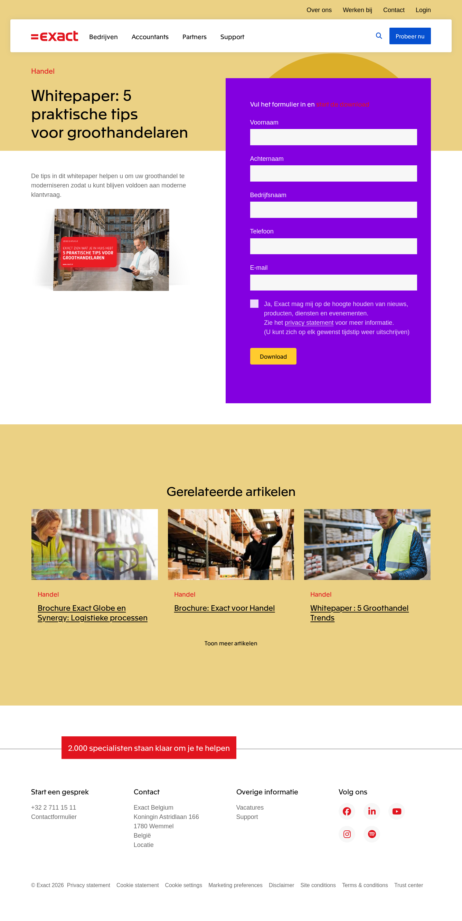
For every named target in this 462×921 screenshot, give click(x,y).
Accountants (150, 36)
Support (232, 36)
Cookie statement (137, 885)
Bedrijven (103, 36)
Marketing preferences (235, 885)
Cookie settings (183, 885)
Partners (194, 36)
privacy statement (309, 322)
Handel (43, 70)
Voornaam (264, 122)
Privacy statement (88, 885)
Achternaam (267, 158)
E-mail (259, 267)
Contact (394, 10)
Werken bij (357, 10)
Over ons (319, 10)
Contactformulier (54, 816)
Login (423, 10)
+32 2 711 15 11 (53, 807)
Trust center (408, 885)
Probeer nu (410, 36)
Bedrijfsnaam (268, 195)
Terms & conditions (365, 885)
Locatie (144, 844)
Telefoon (262, 231)
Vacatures (250, 807)
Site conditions (318, 885)
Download (273, 356)
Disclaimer (281, 885)
